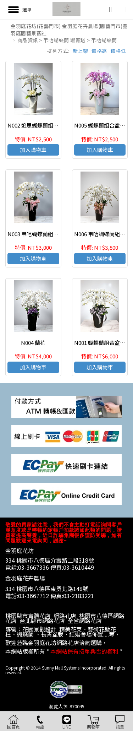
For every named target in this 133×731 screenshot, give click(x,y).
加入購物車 (33, 149)
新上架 (80, 50)
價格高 (99, 50)
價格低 (118, 50)
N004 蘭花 (33, 342)
